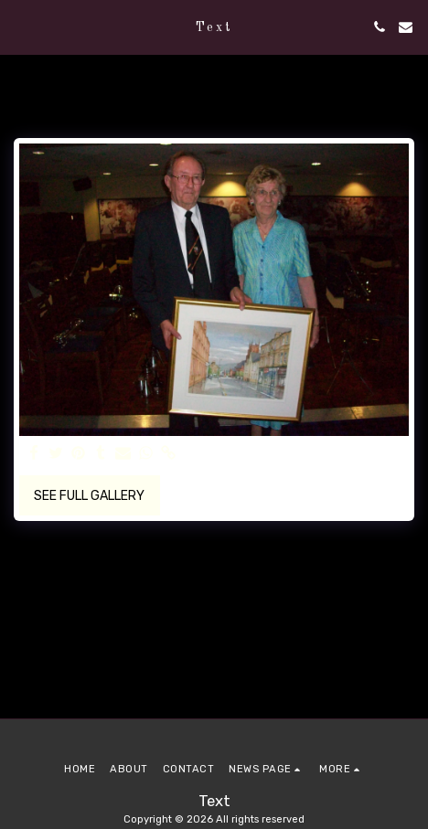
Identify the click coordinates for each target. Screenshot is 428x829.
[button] (20, 26)
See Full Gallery (89, 496)
